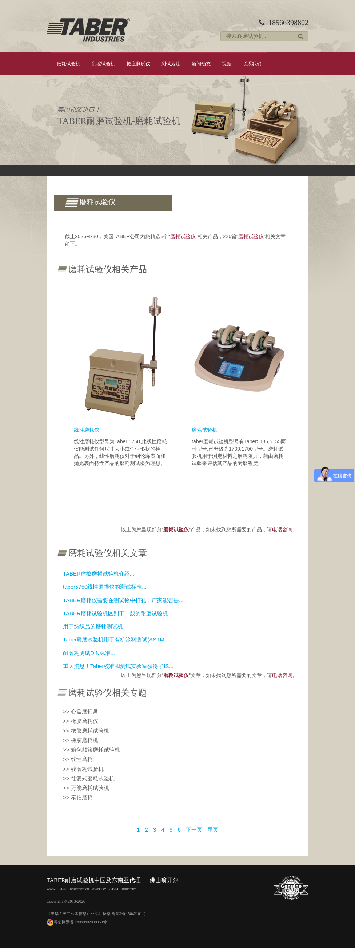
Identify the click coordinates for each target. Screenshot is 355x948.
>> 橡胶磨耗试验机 (86, 731)
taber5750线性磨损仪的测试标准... (105, 587)
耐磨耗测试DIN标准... (89, 653)
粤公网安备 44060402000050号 (77, 921)
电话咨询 (282, 529)
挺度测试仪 (138, 64)
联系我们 (252, 64)
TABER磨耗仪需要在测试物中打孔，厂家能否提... (123, 600)
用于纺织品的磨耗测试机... (95, 626)
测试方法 (170, 64)
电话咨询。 (285, 675)
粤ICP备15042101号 (129, 913)
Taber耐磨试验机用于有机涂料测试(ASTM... (116, 639)
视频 (226, 64)
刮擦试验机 (103, 64)
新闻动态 (201, 64)
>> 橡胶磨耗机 (80, 740)
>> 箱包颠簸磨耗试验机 (91, 750)
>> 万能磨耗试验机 (86, 788)
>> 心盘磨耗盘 (80, 711)
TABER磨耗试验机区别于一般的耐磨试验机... (117, 613)
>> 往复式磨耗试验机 (89, 778)
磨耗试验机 (68, 64)
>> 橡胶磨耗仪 (80, 721)
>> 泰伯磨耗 (78, 797)
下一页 (194, 830)
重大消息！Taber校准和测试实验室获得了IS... (118, 666)
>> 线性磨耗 (78, 759)
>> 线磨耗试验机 (83, 769)
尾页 (212, 830)
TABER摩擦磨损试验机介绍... (98, 574)
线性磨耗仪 (86, 430)
